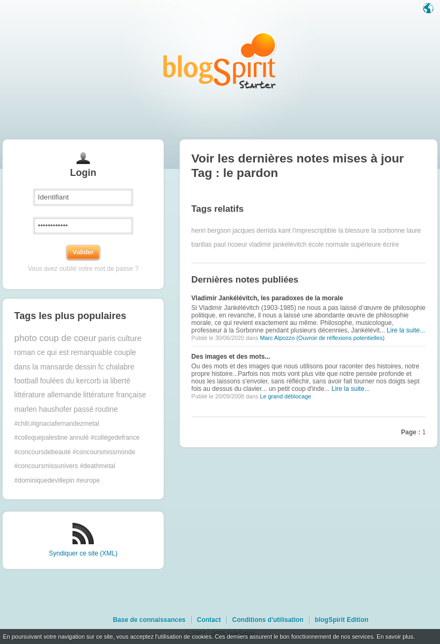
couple (125, 353)
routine (106, 409)
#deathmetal (97, 466)
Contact (209, 620)
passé (83, 409)
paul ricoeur (230, 244)
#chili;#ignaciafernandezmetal (56, 423)
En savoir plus (395, 636)
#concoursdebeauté (42, 452)
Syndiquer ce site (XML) (83, 553)
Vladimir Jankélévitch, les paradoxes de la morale (267, 298)
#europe (88, 480)
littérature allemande (48, 395)
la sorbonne (388, 230)
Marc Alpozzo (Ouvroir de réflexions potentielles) (322, 338)
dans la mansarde (44, 367)
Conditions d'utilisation (268, 620)
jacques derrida (254, 230)
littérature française (114, 395)
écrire (391, 244)
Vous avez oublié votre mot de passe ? (83, 268)
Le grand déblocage (285, 396)
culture (130, 338)
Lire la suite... (406, 330)
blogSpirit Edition (342, 620)
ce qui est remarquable (74, 353)
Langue (429, 9)
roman (24, 353)
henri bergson (211, 230)
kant (284, 230)
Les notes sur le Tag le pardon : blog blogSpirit (220, 60)
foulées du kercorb (70, 381)
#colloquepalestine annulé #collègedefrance (77, 437)
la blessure (353, 230)
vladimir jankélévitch (277, 244)
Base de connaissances (149, 620)
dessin (86, 367)
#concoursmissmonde (103, 452)
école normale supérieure (345, 244)
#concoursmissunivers (46, 466)
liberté (120, 381)
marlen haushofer (43, 409)
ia (105, 381)
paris (107, 338)
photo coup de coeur (55, 338)
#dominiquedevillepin (44, 480)
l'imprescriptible (314, 230)
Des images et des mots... (231, 356)
